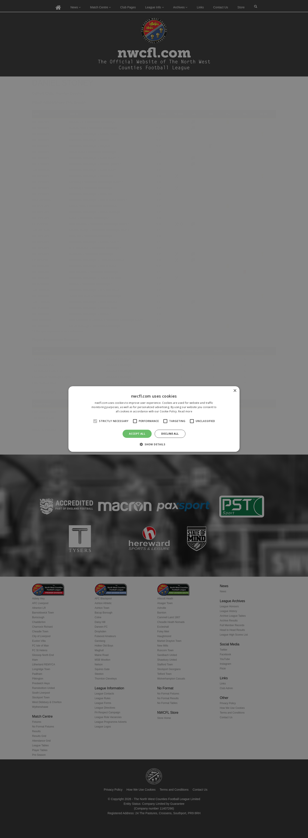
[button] (154, 444)
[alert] (154, 419)
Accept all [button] (137, 433)
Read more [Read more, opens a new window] (185, 411)
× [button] (234, 390)
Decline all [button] (170, 433)
